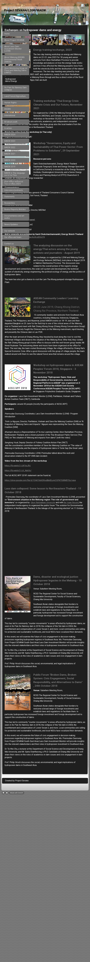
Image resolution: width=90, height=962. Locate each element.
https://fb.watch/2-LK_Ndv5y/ (45, 569)
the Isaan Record (67, 609)
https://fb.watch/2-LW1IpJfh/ (45, 564)
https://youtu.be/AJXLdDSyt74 (51, 266)
